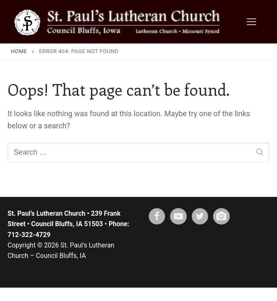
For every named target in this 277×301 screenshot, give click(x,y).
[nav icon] (251, 22)
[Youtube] (178, 216)
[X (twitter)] (200, 216)
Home (19, 51)
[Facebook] (157, 216)
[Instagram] (221, 216)
